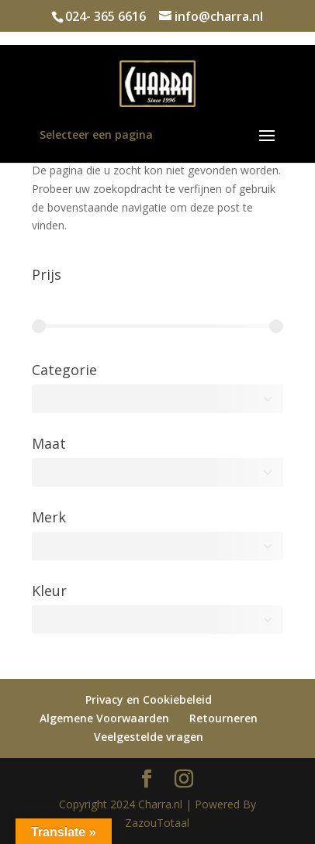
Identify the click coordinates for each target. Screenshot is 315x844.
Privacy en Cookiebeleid (148, 699)
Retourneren (223, 718)
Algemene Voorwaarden (104, 718)
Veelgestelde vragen (148, 736)
